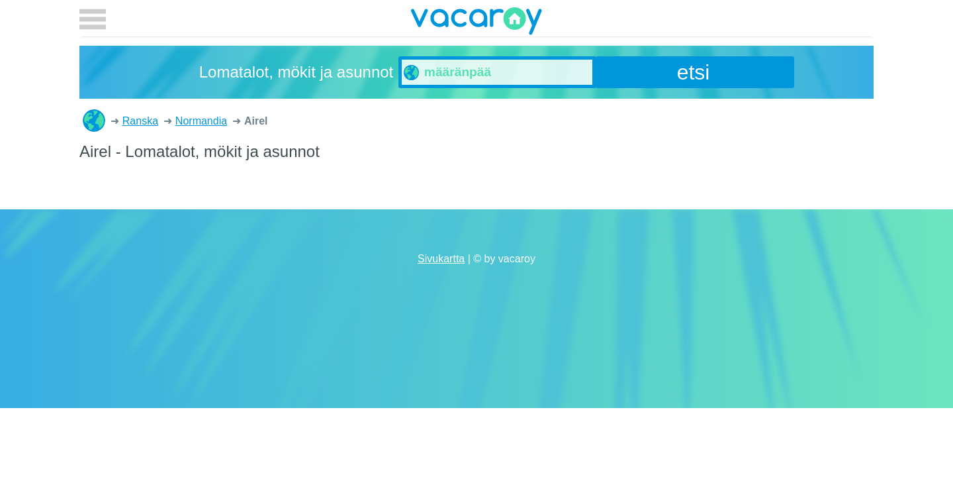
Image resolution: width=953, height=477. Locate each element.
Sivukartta (441, 258)
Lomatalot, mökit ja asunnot (94, 120)
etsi (693, 72)
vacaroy (476, 23)
